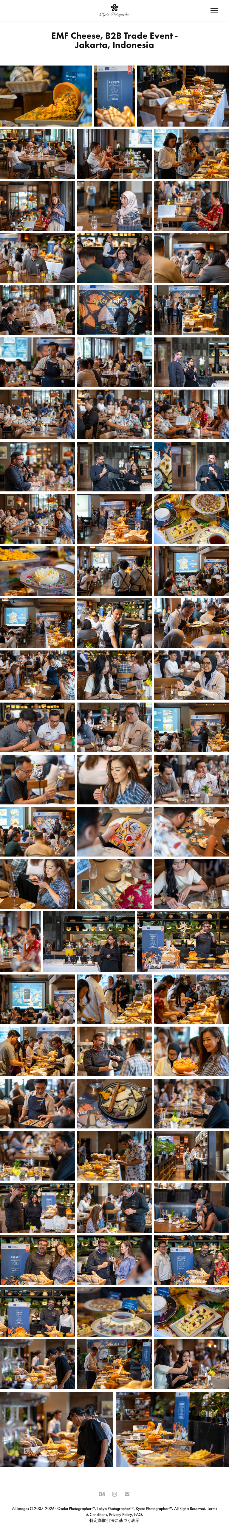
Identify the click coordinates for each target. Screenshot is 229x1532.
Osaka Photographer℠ (76, 1508)
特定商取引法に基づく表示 (114, 1520)
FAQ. (138, 1514)
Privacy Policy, (121, 1514)
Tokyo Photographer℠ (115, 1508)
